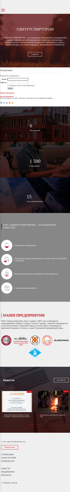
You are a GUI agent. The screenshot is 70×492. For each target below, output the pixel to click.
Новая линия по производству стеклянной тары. (52, 415)
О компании (7, 455)
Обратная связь (9, 447)
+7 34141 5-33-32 (9, 483)
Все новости (61, 380)
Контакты (6, 475)
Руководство (7, 461)
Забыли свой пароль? (7, 93)
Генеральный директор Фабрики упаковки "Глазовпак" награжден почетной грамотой (17, 415)
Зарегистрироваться (7, 96)
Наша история (8, 458)
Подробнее (35, 54)
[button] (32, 424)
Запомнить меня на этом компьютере (21, 85)
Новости (5, 469)
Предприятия (7, 472)
